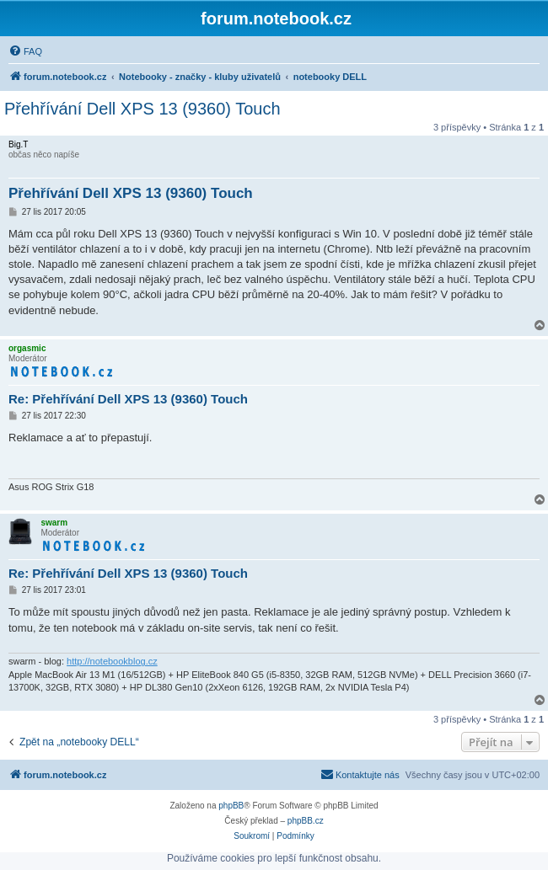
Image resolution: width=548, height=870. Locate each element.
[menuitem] (25, 51)
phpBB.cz (305, 820)
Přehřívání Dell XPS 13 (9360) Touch (142, 108)
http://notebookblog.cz (112, 661)
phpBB (231, 805)
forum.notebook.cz (276, 18)
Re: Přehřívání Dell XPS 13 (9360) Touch (128, 399)
